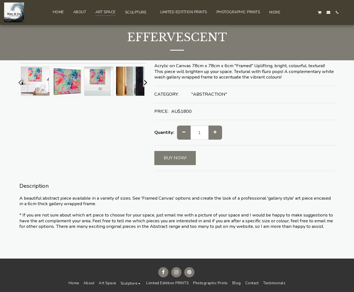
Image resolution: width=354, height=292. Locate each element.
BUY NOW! (175, 158)
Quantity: (164, 132)
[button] (138, 12)
